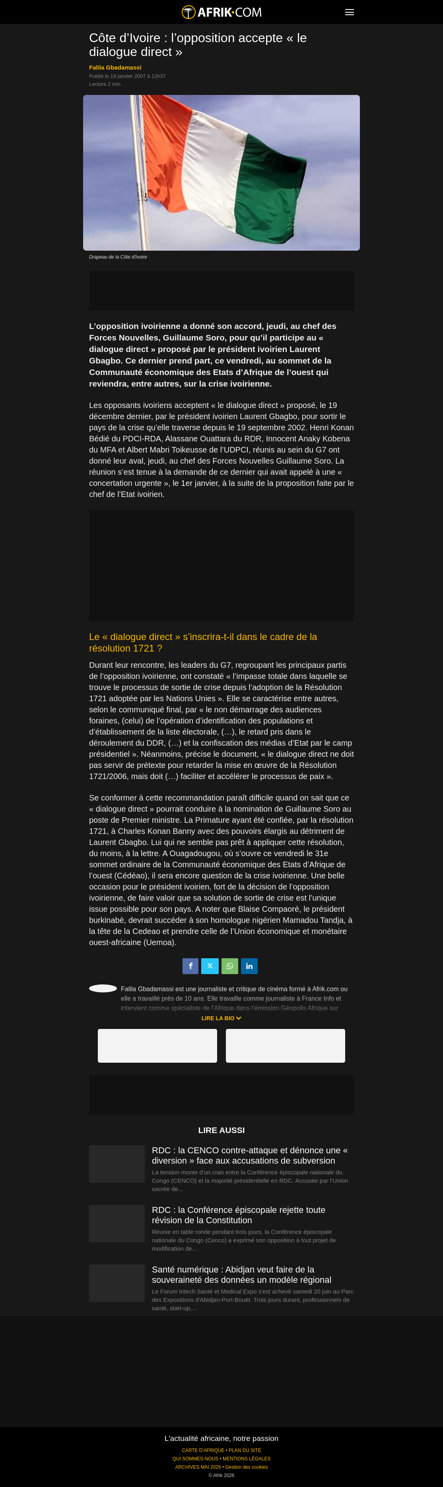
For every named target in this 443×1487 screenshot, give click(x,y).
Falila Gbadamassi (115, 67)
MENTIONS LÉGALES (246, 1459)
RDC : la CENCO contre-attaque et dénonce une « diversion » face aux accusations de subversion (250, 1155)
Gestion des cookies (246, 1467)
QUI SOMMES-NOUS (196, 1459)
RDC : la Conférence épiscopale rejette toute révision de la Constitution (239, 1215)
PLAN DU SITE (245, 1450)
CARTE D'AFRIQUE (203, 1450)
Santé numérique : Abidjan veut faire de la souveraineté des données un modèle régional (241, 1275)
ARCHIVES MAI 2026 (198, 1467)
